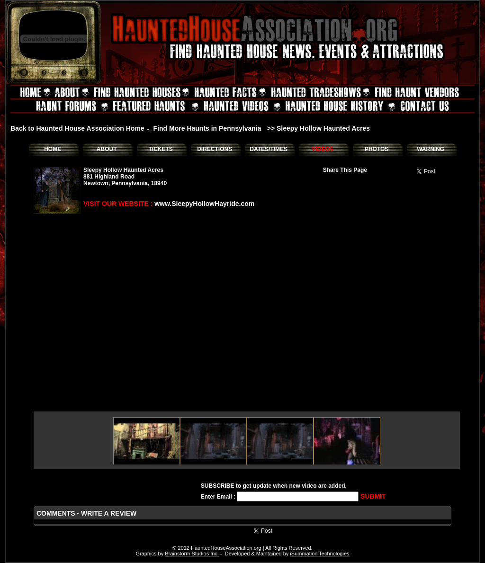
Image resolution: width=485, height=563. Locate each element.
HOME (52, 149)
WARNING (430, 149)
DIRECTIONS (214, 149)
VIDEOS (322, 149)
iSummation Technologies (319, 553)
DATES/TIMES (268, 149)
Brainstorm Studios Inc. (192, 553)
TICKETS (160, 149)
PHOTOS (376, 149)
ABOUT (107, 149)
